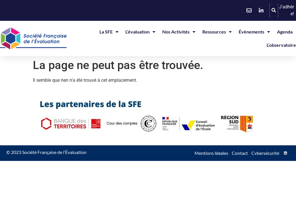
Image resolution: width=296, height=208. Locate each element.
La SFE (108, 32)
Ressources (217, 32)
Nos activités (178, 32)
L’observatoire (281, 45)
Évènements (254, 32)
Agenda (285, 31)
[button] (273, 10)
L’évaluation (140, 32)
